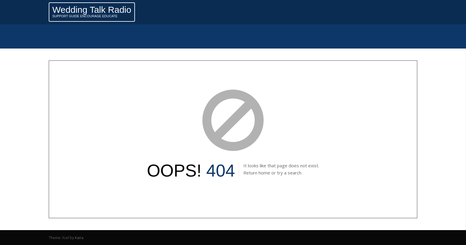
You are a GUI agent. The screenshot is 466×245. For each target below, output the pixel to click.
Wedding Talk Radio (91, 10)
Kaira (79, 237)
